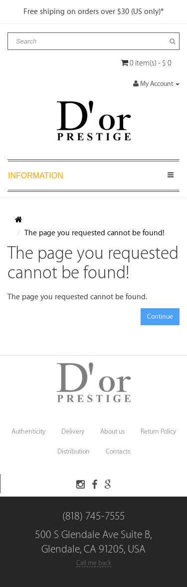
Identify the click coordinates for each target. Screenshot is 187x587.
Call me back (93, 563)
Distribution (73, 451)
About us (112, 431)
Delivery (72, 431)
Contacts (118, 451)
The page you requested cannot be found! (94, 233)
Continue (160, 316)
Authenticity (28, 431)
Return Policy (158, 431)
